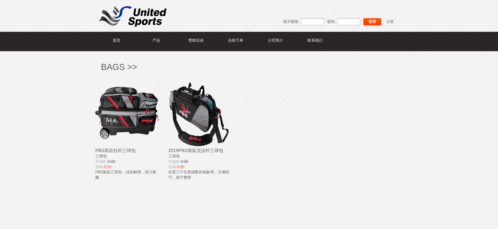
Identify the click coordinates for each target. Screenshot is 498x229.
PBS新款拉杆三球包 (115, 150)
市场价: (101, 161)
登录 (372, 21)
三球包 (101, 156)
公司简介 (275, 40)
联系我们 (315, 40)
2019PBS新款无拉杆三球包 (195, 150)
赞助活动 (196, 40)
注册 (390, 21)
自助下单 (235, 40)
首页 (116, 40)
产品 (156, 40)
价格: (99, 167)
